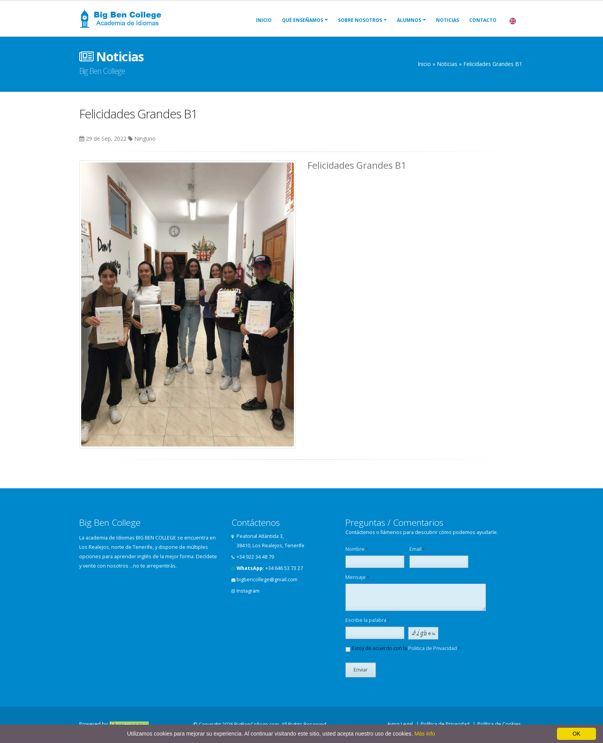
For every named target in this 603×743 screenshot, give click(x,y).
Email (417, 549)
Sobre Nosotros (360, 20)
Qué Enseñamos (302, 20)
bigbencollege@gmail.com (267, 579)
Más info (424, 733)
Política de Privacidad (445, 724)
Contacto (482, 20)
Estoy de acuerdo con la (403, 648)
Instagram (248, 591)
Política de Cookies (499, 724)
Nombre (356, 549)
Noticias (447, 20)
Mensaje (357, 577)
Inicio (264, 20)
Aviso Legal (400, 724)
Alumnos (409, 20)
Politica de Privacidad (432, 648)
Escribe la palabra (367, 620)
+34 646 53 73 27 (284, 568)
